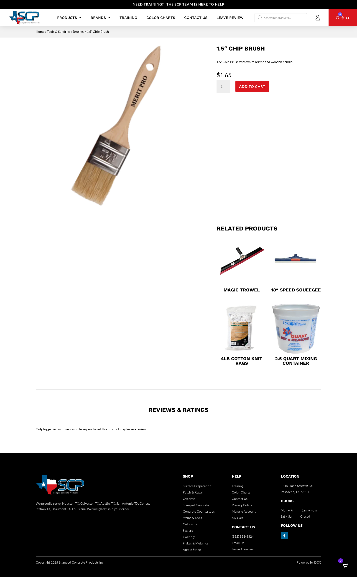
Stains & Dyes (192, 518)
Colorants (190, 524)
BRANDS (98, 17)
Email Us (238, 543)
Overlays (189, 499)
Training (237, 486)
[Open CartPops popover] (345, 565)
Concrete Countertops (199, 511)
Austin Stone (192, 550)
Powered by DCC (309, 562)
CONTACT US (195, 17)
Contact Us (239, 499)
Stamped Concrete (196, 505)
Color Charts (241, 492)
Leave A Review (243, 549)
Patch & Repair (193, 492)
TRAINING (128, 17)
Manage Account (244, 511)
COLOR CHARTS (160, 17)
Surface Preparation (197, 486)
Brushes (78, 31)
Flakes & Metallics (195, 543)
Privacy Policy (242, 505)
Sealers (188, 530)
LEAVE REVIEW (230, 17)
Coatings (189, 537)
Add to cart (252, 86)
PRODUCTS (67, 17)
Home (40, 31)
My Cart (237, 518)
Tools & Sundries (58, 31)
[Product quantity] (223, 86)
